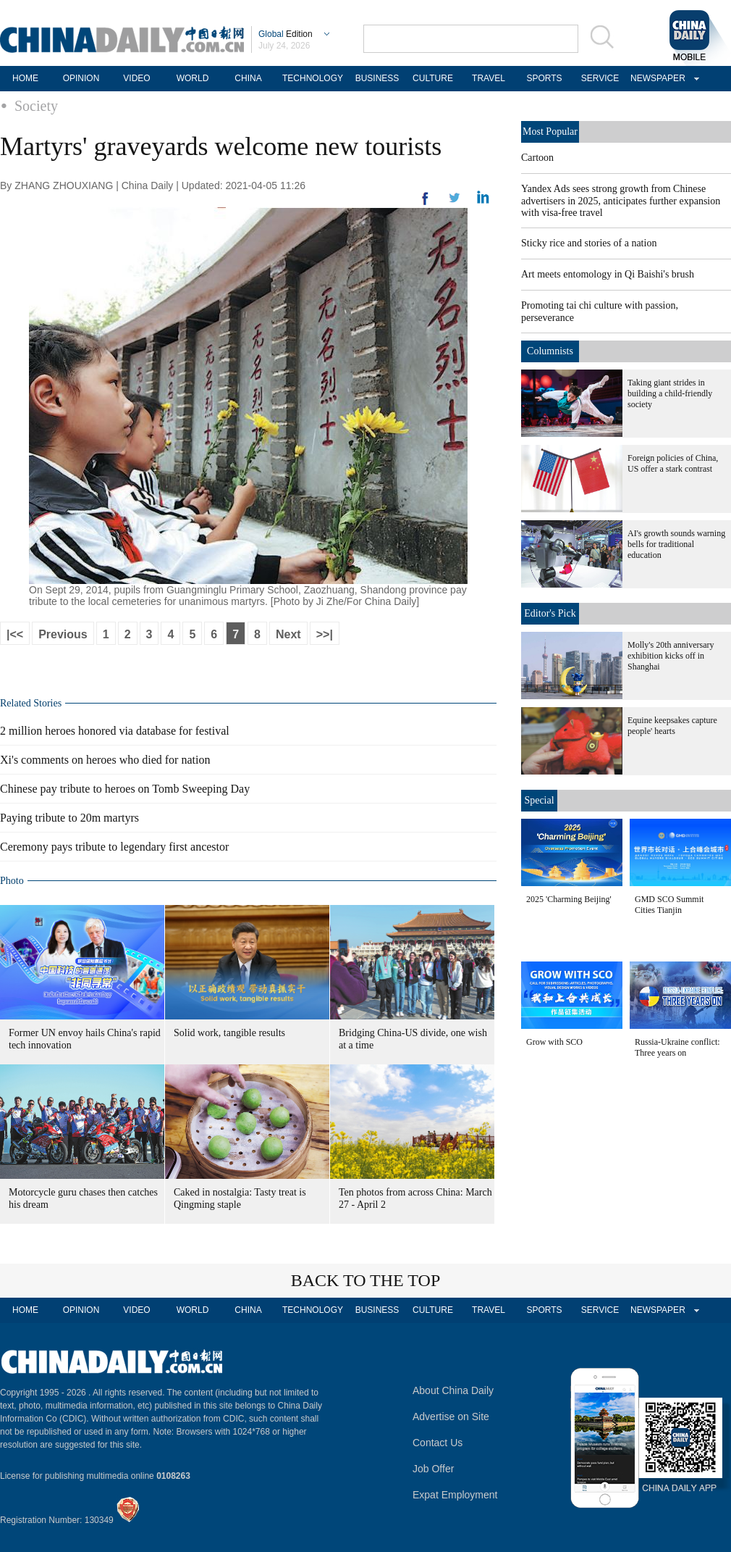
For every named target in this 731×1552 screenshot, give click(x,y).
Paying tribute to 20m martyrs (69, 818)
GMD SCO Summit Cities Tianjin (669, 904)
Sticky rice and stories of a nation (588, 243)
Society (36, 106)
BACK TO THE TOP (366, 1280)
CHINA (247, 78)
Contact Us (437, 1442)
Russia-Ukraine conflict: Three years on (677, 1047)
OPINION (81, 78)
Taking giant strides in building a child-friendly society (670, 393)
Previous (63, 634)
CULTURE (433, 78)
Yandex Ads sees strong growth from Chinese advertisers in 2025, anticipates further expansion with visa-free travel (620, 200)
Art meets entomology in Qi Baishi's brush (607, 274)
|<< (15, 634)
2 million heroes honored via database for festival (114, 731)
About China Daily (453, 1390)
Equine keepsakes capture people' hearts (672, 725)
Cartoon (537, 157)
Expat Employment (455, 1495)
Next (288, 634)
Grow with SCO (554, 1042)
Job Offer (433, 1468)
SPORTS (544, 78)
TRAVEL (488, 78)
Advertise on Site (451, 1416)
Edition (285, 34)
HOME (25, 78)
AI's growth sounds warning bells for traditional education (676, 544)
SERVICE (600, 78)
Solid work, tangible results (229, 1032)
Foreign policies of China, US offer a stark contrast (673, 463)
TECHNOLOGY (312, 78)
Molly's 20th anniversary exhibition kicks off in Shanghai (671, 656)
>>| (324, 634)
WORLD (193, 78)
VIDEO (136, 78)
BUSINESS (377, 78)
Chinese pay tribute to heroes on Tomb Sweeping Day (125, 789)
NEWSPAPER (655, 78)
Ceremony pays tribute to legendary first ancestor (114, 846)
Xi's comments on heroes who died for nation (105, 760)
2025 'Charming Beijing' (569, 899)
